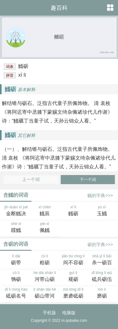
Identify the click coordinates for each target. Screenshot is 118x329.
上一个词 (31, 179)
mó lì (101, 293)
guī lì (73, 277)
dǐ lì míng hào (16, 293)
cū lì (45, 260)
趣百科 (59, 8)
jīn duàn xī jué (16, 211)
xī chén (45, 211)
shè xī (16, 228)
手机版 (49, 312)
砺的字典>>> (100, 244)
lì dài (16, 260)
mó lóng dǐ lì (73, 293)
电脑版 (69, 312)
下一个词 (88, 179)
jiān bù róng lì (73, 260)
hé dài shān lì (45, 277)
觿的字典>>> (100, 195)
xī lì (73, 211)
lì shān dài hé (45, 293)
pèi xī (45, 228)
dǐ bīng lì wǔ (101, 277)
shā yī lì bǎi (101, 260)
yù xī (101, 211)
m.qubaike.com (74, 320)
